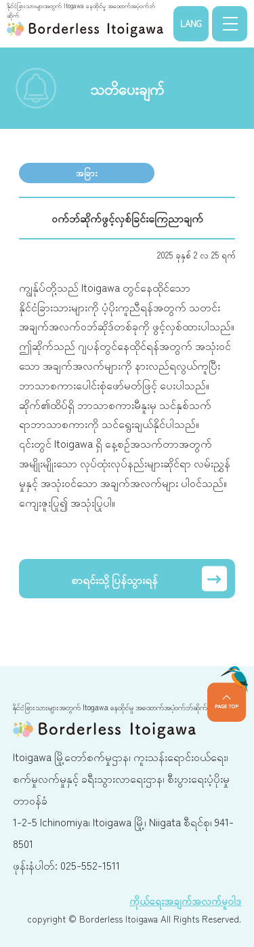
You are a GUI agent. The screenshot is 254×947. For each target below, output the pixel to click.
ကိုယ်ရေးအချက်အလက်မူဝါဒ (185, 900)
